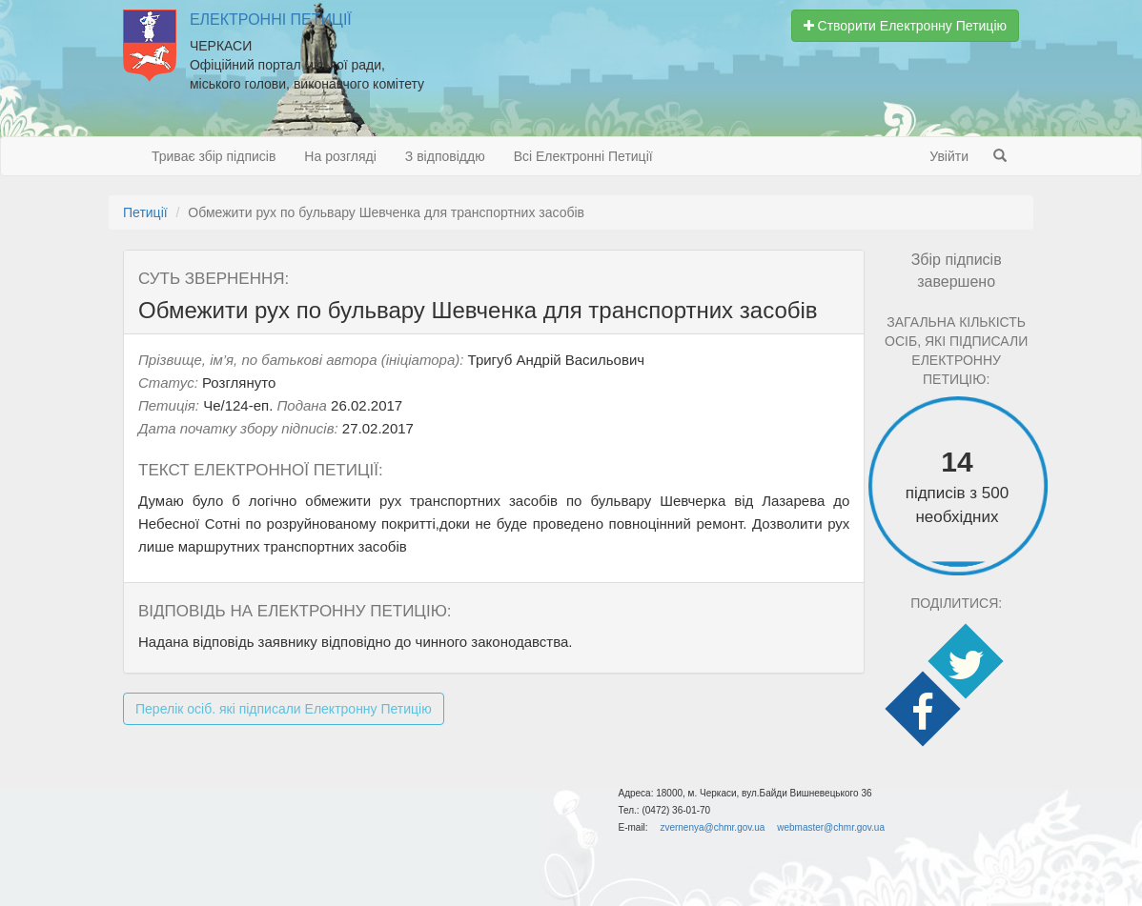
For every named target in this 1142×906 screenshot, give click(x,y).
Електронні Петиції (271, 19)
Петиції (145, 212)
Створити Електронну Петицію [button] (905, 25)
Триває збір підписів (213, 156)
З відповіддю (445, 156)
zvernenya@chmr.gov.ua (712, 827)
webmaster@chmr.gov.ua (831, 827)
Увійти (949, 156)
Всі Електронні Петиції (583, 156)
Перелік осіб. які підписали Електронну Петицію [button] (283, 708)
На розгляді (340, 156)
